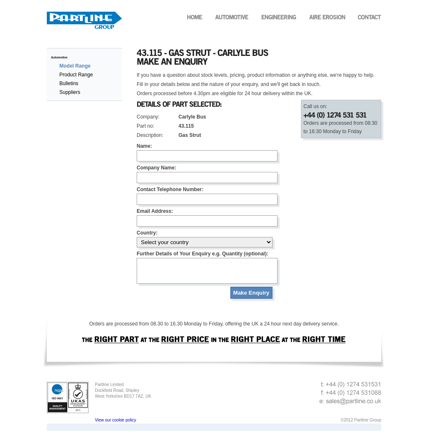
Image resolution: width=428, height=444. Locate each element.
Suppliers (69, 92)
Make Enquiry (251, 298)
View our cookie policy (115, 425)
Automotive (59, 57)
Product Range (76, 75)
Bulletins (68, 83)
